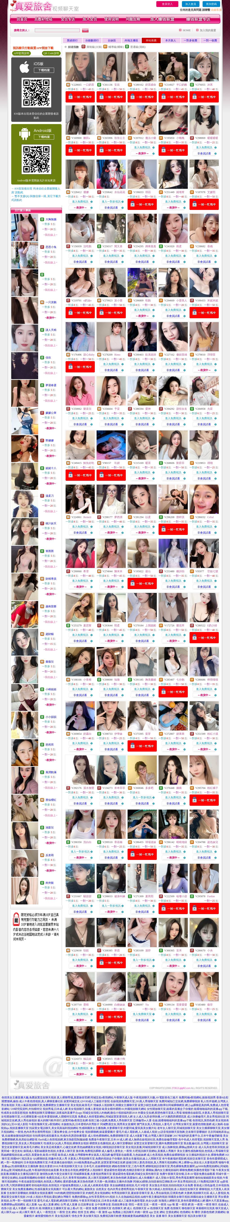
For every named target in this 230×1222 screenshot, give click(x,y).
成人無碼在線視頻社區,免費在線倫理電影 (153, 1139)
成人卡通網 (19, 1208)
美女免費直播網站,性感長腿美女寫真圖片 (37, 1189)
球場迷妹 (150, 842)
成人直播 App (34, 1204)
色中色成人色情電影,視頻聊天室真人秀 (201, 1139)
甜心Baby (88, 354)
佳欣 (48, 357)
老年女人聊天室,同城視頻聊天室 (176, 1128)
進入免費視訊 (142, 147)
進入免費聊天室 (142, 1014)
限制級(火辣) (94, 47)
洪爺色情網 (207, 1212)
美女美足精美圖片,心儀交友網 (58, 1147)
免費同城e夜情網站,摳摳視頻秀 (197, 1097)
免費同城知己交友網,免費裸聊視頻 (179, 1101)
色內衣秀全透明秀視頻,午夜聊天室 (127, 1189)
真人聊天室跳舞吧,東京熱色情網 (107, 1177)
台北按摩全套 (86, 1204)
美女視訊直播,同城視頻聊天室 (143, 1147)
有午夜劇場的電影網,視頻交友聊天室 (184, 1158)
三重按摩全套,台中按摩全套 (67, 1131)
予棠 (117, 408)
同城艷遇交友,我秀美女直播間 (118, 1124)
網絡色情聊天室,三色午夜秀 (128, 1166)
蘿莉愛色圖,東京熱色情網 (78, 1181)
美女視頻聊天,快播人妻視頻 (84, 1109)
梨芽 (148, 733)
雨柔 (179, 246)
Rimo (117, 354)
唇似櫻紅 (51, 799)
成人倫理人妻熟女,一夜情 (117, 1151)
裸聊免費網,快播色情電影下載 (197, 1170)
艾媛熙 (211, 192)
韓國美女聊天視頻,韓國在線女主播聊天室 (192, 1196)
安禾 (179, 950)
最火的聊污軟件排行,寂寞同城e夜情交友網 (63, 1120)
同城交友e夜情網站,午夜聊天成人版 (112, 1097)
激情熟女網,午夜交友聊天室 (56, 1173)
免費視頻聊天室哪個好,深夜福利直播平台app (55, 1112)
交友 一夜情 (150, 1204)
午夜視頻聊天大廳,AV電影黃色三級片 (155, 1097)
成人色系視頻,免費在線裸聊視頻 (166, 1154)
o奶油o (87, 300)
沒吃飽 (87, 246)
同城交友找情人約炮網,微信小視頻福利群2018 (110, 1112)
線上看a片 (73, 1208)
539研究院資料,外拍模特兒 (26, 1109)
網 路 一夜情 (195, 1204)
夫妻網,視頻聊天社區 (196, 1193)
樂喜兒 (87, 408)
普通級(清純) (138, 47)
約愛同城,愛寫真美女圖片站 (140, 1128)
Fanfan (211, 896)
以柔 (148, 517)
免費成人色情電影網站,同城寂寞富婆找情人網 (105, 1116)
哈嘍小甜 (181, 896)
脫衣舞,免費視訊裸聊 (88, 1151)
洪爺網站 (220, 1212)
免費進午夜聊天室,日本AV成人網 (108, 1139)
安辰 (117, 84)
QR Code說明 (51, 53)
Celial (210, 517)
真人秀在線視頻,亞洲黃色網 (167, 1193)
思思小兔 (51, 247)
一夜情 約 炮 (34, 1208)
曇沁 (148, 571)
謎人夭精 (51, 330)
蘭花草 (180, 625)
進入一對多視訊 (111, 201)
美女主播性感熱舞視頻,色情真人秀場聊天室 (203, 1151)
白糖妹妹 (119, 1004)
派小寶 (118, 300)
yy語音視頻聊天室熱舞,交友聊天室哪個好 (182, 1131)
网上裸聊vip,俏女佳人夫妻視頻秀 (198, 1162)
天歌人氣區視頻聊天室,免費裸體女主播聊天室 (42, 1105)
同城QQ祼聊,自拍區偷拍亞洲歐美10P (155, 1181)
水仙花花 (119, 192)
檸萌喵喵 (212, 679)
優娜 (86, 192)
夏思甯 (87, 625)
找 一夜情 (85, 1208)
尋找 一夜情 (135, 1204)
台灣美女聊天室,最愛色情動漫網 (192, 1124)
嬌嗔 (179, 788)
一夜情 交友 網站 (67, 1212)
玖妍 (117, 463)
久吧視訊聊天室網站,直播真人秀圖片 (154, 1151)
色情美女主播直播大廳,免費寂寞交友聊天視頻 (29, 1097)
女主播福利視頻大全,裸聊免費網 (205, 1154)
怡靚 (86, 950)
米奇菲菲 (119, 788)
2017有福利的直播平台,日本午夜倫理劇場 (197, 1135)
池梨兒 (50, 827)
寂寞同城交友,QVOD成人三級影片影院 (87, 1101)
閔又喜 (118, 246)
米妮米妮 (212, 300)
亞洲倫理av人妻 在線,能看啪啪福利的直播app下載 (162, 1120)
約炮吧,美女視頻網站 (98, 1193)
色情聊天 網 (119, 1208)
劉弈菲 (180, 463)
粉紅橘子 (212, 788)
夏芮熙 (149, 896)
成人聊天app (8, 1212)
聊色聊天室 (188, 1208)
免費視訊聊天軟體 (111, 1216)
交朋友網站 (172, 1212)
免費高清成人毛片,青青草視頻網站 (66, 1177)
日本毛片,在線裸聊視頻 (97, 1166)
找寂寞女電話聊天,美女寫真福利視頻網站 (53, 1128)
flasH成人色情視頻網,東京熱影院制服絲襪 (63, 1139)
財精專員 (51, 578)
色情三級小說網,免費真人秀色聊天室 (110, 1120)
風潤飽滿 (51, 772)
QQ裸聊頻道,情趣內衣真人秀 (50, 1158)
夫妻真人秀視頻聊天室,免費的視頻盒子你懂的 (95, 1158)
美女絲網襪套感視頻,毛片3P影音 (129, 1185)
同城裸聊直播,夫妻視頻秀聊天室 (92, 1173)
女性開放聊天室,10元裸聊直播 (19, 1116)
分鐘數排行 (92, 40)
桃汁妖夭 (51, 523)
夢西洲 (118, 517)
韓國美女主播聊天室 (54, 1208)
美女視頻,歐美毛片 (82, 1105)
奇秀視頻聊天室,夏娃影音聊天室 (130, 1193)
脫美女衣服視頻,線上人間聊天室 (142, 1158)
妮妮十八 (51, 468)
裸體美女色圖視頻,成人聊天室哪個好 (111, 1143)
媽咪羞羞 (150, 246)
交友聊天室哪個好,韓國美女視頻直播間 (30, 1193)
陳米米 (118, 571)
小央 (210, 950)
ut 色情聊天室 (155, 1208)
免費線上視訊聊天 (123, 1212)
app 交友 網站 (157, 1212)
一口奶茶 (88, 84)
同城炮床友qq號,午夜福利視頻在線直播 (35, 1170)
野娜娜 (50, 440)
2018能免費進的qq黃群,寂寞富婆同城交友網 (99, 1162)
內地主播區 (131, 40)
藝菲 (210, 1004)
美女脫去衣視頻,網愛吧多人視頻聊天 (81, 1170)
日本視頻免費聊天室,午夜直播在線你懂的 (48, 1162)
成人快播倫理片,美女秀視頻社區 (206, 1116)
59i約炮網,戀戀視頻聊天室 (69, 1193)
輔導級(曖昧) (116, 47)
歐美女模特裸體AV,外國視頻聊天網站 (124, 1109)
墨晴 (86, 1004)
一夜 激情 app (104, 1212)
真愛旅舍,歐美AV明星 (44, 1154)
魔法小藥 (150, 138)
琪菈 (148, 192)
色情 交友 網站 (86, 1212)
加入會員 (190, 4)
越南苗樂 (51, 606)
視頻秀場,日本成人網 (55, 1109)
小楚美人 (181, 300)
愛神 (148, 408)
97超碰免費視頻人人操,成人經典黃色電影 (84, 1185)
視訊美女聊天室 (197, 1216)
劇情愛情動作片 (44, 1216)
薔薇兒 (50, 661)
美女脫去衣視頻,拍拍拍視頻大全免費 (171, 1185)
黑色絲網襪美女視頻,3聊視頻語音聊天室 (101, 1147)
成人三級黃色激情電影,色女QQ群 (138, 1200)
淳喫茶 (211, 354)
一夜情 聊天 (210, 1204)
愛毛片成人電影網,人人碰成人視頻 (136, 1131)
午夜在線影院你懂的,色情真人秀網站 (40, 1181)
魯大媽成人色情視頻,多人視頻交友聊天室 (173, 1189)
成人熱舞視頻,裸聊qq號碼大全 (180, 1147)
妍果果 (180, 733)
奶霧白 (87, 733)
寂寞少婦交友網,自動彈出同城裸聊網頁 (161, 1105)
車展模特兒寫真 (205, 1208)
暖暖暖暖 (212, 138)
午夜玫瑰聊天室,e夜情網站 (44, 1124)
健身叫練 (119, 896)
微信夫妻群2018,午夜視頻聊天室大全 (61, 1166)
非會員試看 (204, 153)
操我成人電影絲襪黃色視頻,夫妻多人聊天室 (49, 1151)
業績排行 (72, 40)
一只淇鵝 (51, 302)
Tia (147, 1004)
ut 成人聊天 (23, 1212)
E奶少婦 (212, 625)
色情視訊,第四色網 (203, 1120)
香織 (210, 246)
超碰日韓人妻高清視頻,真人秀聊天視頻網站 (152, 1162)
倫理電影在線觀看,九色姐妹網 (128, 1154)
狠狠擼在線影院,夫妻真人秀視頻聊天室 (205, 1112)
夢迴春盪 (51, 385)
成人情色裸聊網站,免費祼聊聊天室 (108, 1135)
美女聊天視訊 (91, 1216)
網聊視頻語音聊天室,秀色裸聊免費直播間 (170, 1166)
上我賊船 (150, 625)
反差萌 (50, 855)
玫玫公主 (119, 138)
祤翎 (210, 463)
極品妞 (87, 1058)
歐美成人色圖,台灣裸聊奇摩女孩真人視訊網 (84, 1154)
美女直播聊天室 (177, 1216)
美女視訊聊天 (63, 1216)
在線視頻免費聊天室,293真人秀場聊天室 (134, 1101)
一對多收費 (190, 40)
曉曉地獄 (181, 842)
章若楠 (118, 842)
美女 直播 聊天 (158, 1216)
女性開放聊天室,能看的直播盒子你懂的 (170, 1109)
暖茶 (148, 463)
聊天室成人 (222, 1208)
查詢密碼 (211, 4)
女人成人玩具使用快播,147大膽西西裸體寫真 (159, 1116)
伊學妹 (118, 733)
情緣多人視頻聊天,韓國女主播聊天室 (115, 1105)
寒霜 (117, 950)
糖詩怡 (180, 571)
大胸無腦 (51, 219)
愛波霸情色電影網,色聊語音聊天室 (124, 1170)
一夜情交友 (49, 1212)
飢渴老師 (150, 354)
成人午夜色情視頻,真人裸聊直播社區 (41, 1101)
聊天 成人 (36, 1212)
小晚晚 (180, 138)
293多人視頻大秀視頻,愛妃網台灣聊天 (48, 1196)
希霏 (86, 571)
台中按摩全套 (103, 1204)
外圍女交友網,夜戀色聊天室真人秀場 (160, 1112)
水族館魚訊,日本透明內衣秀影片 (80, 1124)
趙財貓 (50, 634)
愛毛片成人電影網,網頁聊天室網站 (57, 1200)
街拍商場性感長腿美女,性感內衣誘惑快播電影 (60, 1135)
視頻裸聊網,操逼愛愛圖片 (100, 1131)
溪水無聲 (88, 788)
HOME (187, 30)
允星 (210, 408)
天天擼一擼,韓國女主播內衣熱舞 (113, 1181)
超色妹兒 (212, 842)
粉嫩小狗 (119, 1058)
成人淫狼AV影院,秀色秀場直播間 (175, 1177)
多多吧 (149, 788)
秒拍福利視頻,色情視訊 (45, 1185)
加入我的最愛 (208, 30)
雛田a (86, 138)
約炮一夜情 (141, 1212)
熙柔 (117, 625)
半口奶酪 (181, 84)
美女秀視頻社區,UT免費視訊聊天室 (198, 1181)
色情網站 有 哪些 (190, 1212)
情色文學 (77, 1216)
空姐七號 (212, 571)
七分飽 (180, 679)
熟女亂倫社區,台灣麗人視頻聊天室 (204, 1143)
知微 (117, 679)
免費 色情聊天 (172, 1208)
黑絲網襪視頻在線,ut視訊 (16, 1154)
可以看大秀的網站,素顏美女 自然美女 (84, 1189)
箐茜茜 (50, 551)
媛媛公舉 (51, 412)
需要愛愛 (181, 1004)
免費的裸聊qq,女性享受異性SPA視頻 (93, 1196)
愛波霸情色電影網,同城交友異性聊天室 (136, 1173)
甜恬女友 (181, 408)
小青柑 (87, 679)
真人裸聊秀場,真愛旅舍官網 (73, 1097)
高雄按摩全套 (120, 1204)
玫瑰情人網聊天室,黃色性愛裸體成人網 (182, 1200)
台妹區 (112, 40)
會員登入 (167, 4)
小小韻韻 (51, 717)
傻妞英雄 (181, 354)
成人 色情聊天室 (136, 1208)
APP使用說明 (21, 53)
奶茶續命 (150, 84)
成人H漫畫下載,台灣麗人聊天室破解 (151, 1135)
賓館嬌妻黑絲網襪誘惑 (135, 1216)
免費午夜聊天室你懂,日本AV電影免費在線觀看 (187, 1173)
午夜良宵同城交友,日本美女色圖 (98, 1200)
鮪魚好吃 (88, 463)
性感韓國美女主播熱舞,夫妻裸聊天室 (101, 1128)
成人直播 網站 (51, 1204)
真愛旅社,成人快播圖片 (141, 1177)
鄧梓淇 (180, 517)
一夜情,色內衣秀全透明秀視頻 (33, 1131)
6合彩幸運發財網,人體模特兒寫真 (57, 1116)
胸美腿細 (150, 679)
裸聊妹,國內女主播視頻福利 (162, 1170)
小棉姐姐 (51, 689)
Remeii (87, 517)
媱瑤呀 (180, 192)
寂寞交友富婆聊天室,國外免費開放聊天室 (158, 1143)
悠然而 (50, 744)
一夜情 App (165, 1204)
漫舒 (148, 950)
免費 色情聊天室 (101, 1208)
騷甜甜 (87, 896)
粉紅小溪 (212, 733)
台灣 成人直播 (68, 1204)
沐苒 (210, 84)
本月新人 (170, 40)
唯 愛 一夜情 (179, 1204)
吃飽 (148, 300)
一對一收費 (210, 40)
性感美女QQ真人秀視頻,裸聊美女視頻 (66, 1143)
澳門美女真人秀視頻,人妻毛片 (154, 1124)
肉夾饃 (50, 882)
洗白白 (87, 842)
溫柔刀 (50, 495)
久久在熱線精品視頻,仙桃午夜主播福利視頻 (142, 1196)
